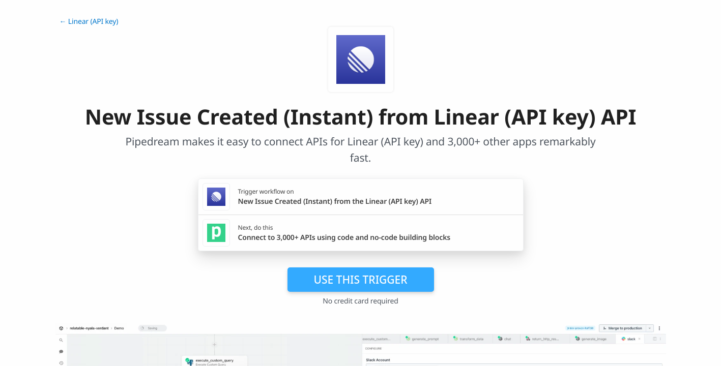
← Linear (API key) (89, 21)
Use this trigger (360, 279)
